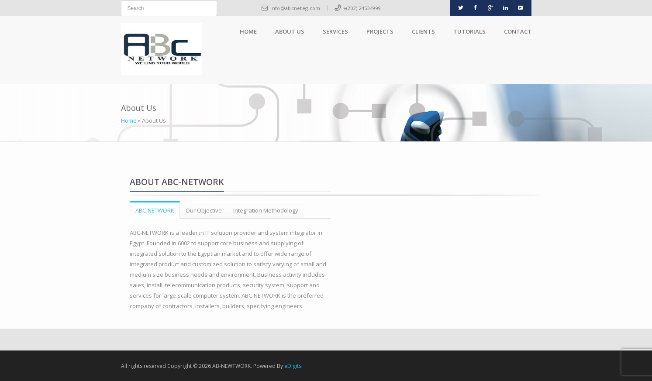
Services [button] (335, 31)
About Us (289, 31)
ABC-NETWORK (154, 210)
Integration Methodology (265, 210)
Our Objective (204, 210)
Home (248, 31)
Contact (517, 31)
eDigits (292, 366)
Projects (379, 31)
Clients (423, 31)
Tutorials (469, 31)
